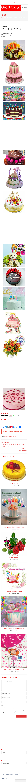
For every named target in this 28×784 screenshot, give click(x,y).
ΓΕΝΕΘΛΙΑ (15, 35)
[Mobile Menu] (24, 7)
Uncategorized (12, 436)
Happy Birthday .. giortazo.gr (14, 591)
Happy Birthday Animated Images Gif (14, 628)
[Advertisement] (13, 135)
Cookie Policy (4, 778)
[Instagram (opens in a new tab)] (15, 2)
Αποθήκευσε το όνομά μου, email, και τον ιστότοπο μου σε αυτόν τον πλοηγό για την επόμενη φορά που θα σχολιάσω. (12, 710)
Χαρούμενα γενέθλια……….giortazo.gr (14, 527)
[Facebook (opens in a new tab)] (14, 2)
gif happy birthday (14, 557)
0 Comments (6, 36)
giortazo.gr (6, 436)
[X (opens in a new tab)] (12, 2)
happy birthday (7, 35)
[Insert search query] (14, 752)
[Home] (1, 17)
